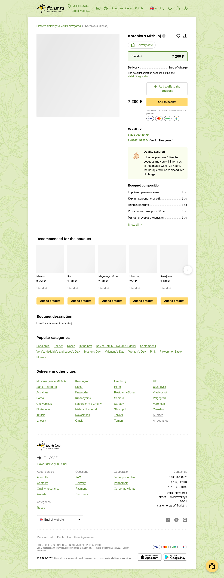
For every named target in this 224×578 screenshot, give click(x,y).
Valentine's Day (114, 351)
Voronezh (159, 403)
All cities (158, 415)
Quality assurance (48, 488)
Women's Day (137, 351)
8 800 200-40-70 (138, 134)
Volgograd (159, 398)
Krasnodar (81, 392)
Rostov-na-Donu (124, 392)
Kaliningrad (82, 381)
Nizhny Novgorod (86, 409)
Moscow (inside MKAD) (51, 381)
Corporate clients (124, 488)
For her (58, 345)
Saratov (119, 403)
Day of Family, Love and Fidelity (116, 345)
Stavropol (120, 409)
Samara (119, 398)
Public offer (64, 537)
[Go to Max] (184, 519)
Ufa (155, 381)
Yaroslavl (158, 409)
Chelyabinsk (44, 403)
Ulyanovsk (159, 386)
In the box (85, 345)
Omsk (79, 420)
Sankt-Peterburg (46, 386)
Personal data (45, 537)
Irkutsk (40, 415)
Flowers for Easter (171, 351)
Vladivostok (160, 392)
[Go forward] (187, 270)
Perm (117, 386)
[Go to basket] (177, 8)
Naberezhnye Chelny (88, 403)
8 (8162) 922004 (138, 140)
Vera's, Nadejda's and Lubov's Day (58, 351)
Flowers (41, 357)
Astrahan (42, 392)
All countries (160, 420)
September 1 (148, 345)
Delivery (80, 482)
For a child (43, 345)
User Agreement (84, 537)
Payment (81, 488)
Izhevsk (41, 420)
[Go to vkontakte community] (167, 519)
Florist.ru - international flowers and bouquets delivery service (92, 558)
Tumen (118, 420)
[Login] (185, 8)
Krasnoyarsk (83, 398)
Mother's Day (92, 351)
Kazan (79, 386)
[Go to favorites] (170, 8)
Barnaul (41, 398)
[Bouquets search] (162, 8)
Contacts (42, 482)
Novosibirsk (82, 415)
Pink (152, 351)
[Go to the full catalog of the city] (50, 8)
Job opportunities (124, 477)
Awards (41, 494)
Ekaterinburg (44, 409)
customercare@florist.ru (172, 505)
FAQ (78, 477)
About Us (43, 477)
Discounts (81, 494)
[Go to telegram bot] (176, 519)
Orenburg (120, 381)
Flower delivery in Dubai (52, 463)
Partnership (121, 482)
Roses (71, 345)
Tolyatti (118, 415)
